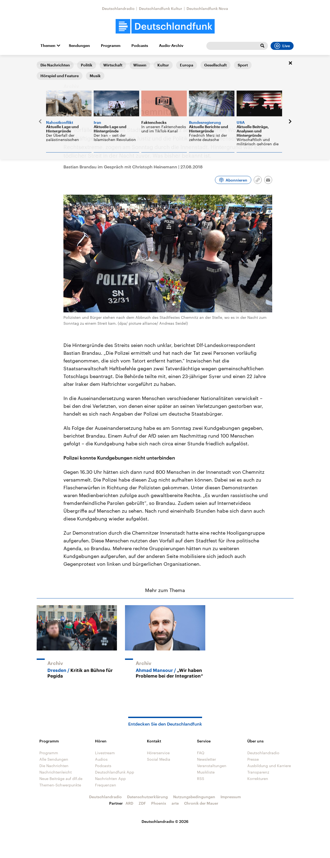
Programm (110, 45)
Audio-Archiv (171, 45)
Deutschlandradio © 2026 (165, 821)
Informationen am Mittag (81, 63)
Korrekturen (257, 778)
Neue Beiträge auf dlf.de (60, 778)
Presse (253, 759)
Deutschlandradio (118, 8)
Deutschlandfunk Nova (207, 8)
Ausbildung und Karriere (269, 765)
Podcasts (139, 45)
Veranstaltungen (211, 765)
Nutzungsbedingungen (194, 796)
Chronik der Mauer (201, 803)
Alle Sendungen (53, 759)
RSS (200, 778)
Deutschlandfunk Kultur (160, 8)
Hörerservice (158, 752)
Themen (47, 45)
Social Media (158, 759)
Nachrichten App (110, 778)
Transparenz (258, 772)
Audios (101, 759)
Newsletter (206, 759)
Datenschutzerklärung (147, 796)
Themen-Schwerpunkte (60, 785)
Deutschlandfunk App (114, 772)
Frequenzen (105, 785)
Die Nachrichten (54, 765)
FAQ (200, 752)
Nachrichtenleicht (55, 772)
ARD (129, 803)
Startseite (45, 63)
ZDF (142, 803)
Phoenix (158, 803)
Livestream (105, 752)
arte (175, 803)
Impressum (231, 796)
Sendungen (79, 45)
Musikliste (206, 772)
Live (282, 46)
